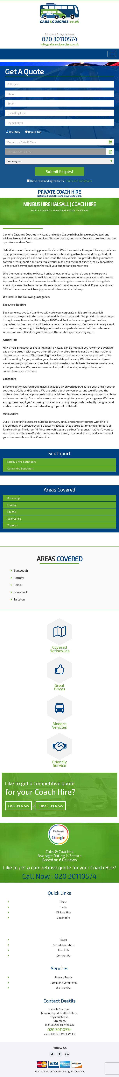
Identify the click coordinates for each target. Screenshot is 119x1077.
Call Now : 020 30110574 (59, 876)
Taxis (63, 907)
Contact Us (63, 955)
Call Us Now (18, 805)
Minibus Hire (63, 912)
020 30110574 (59, 38)
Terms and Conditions (78, 180)
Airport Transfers (63, 945)
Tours (63, 939)
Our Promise (63, 987)
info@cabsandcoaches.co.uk (59, 44)
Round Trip (33, 132)
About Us (63, 950)
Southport (45, 210)
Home (34, 210)
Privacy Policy (63, 977)
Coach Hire (63, 917)
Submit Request (59, 171)
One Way (13, 132)
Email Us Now (50, 805)
